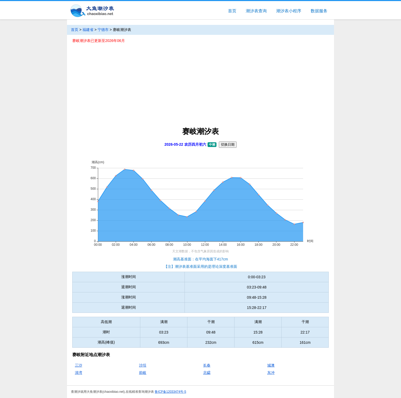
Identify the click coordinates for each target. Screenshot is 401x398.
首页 (232, 11)
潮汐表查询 (256, 11)
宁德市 (103, 30)
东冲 (271, 372)
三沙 (78, 365)
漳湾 (78, 372)
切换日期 (228, 144)
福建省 (87, 30)
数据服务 (319, 11)
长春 (206, 365)
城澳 (271, 365)
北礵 (206, 372)
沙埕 (142, 365)
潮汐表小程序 (288, 11)
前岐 (142, 372)
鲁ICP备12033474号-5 (170, 392)
